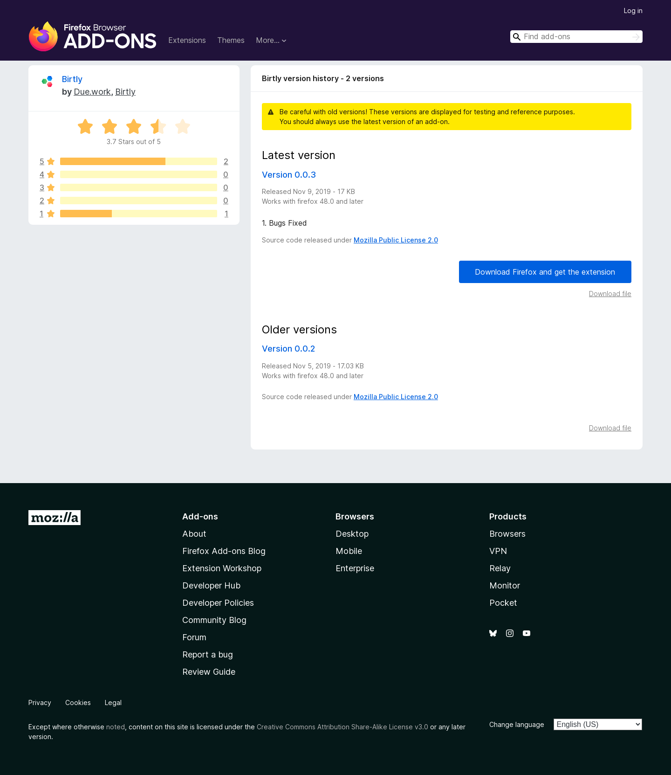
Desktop (352, 534)
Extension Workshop (221, 568)
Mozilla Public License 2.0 (396, 240)
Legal (113, 702)
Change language (516, 724)
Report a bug (207, 654)
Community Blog (214, 620)
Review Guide (208, 672)
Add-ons (200, 516)
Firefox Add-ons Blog (224, 551)
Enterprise (355, 568)
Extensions (187, 40)
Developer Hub (211, 585)
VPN (498, 551)
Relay (500, 568)
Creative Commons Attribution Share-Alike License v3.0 (342, 727)
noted (115, 727)
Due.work (92, 92)
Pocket (503, 603)
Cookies (78, 702)
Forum (194, 637)
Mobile (349, 551)
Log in (633, 10)
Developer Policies (218, 603)
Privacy (39, 702)
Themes (231, 40)
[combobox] (576, 36)
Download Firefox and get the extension (545, 272)
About (194, 534)
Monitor (504, 585)
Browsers (507, 534)
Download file (610, 294)
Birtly (72, 79)
